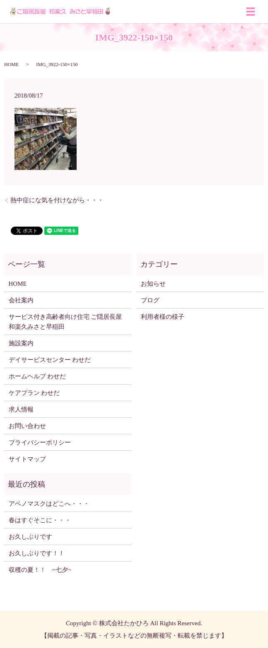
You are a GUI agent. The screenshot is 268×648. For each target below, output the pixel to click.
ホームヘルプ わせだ (37, 376)
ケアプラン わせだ (34, 393)
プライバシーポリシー (40, 442)
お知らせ (153, 283)
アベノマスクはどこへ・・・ (49, 503)
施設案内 (21, 343)
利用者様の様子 (162, 316)
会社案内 (21, 300)
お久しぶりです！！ (37, 553)
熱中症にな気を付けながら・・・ (57, 200)
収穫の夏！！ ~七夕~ (43, 570)
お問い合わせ (27, 426)
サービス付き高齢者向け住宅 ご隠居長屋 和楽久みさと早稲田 (65, 321)
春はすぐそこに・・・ (40, 520)
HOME (11, 64)
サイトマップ (27, 459)
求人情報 (21, 409)
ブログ (150, 300)
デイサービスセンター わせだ (50, 359)
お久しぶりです (30, 536)
